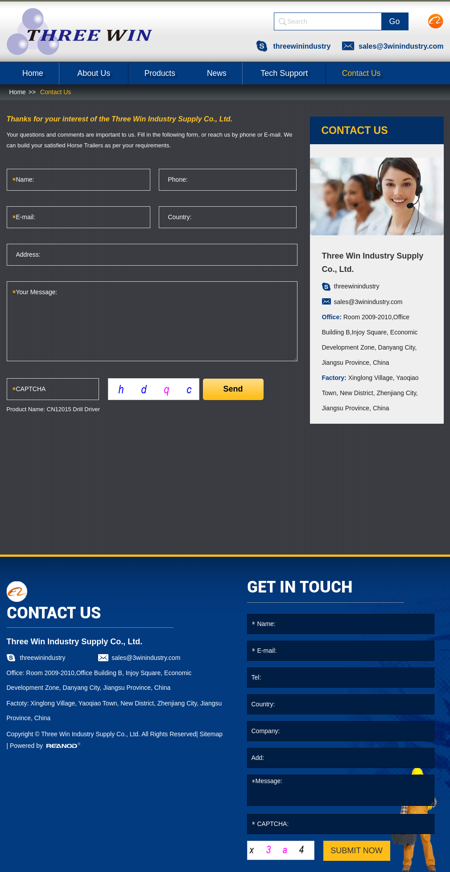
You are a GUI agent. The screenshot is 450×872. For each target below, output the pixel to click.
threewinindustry (301, 45)
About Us (99, 72)
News (230, 72)
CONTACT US (54, 612)
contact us (355, 129)
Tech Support (300, 72)
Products (168, 72)
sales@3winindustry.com (401, 45)
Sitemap (211, 733)
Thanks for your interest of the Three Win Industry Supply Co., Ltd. (120, 118)
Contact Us (380, 72)
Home (35, 72)
